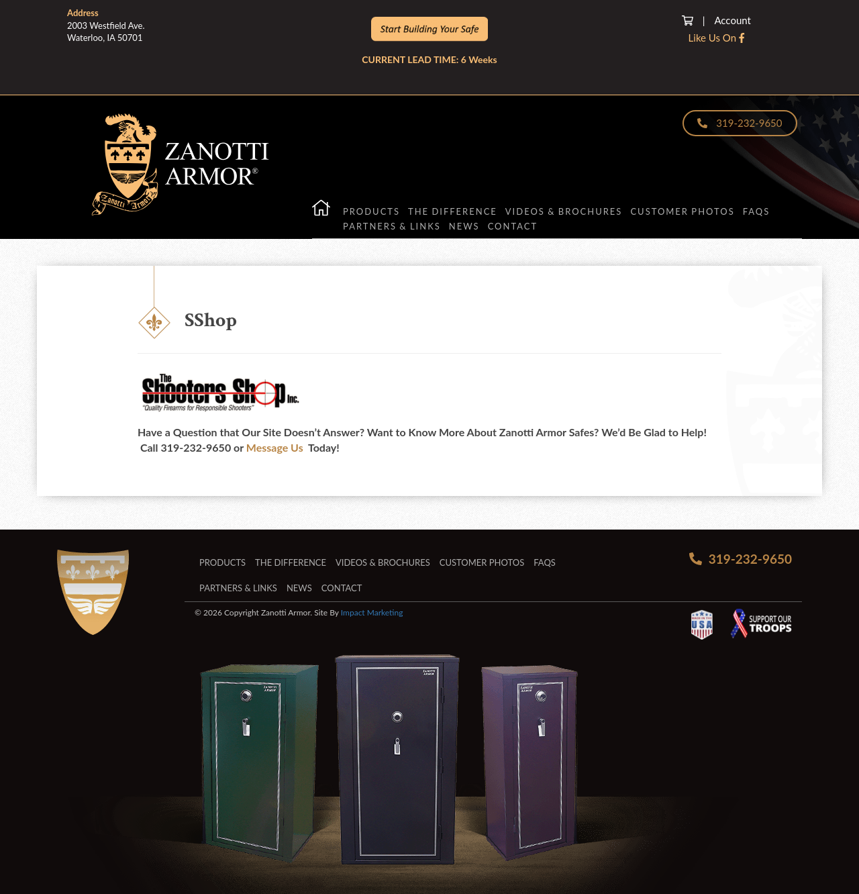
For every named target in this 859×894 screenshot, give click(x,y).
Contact (513, 226)
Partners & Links (392, 226)
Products (371, 211)
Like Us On (717, 38)
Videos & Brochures (564, 211)
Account (732, 20)
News (464, 226)
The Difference (452, 211)
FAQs (756, 211)
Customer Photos (683, 211)
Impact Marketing (372, 612)
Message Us (274, 447)
